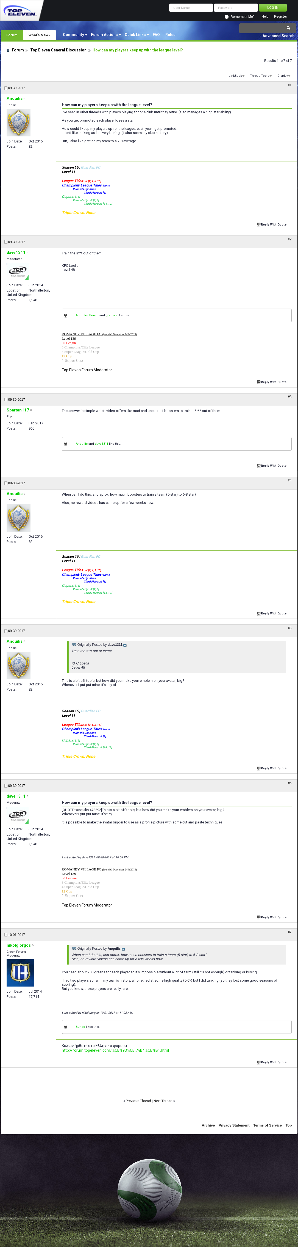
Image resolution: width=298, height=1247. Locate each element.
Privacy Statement (234, 1125)
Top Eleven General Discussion (58, 50)
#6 (289, 783)
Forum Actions (104, 34)
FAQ (156, 34)
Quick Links (135, 34)
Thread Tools (259, 76)
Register (280, 16)
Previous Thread (138, 1101)
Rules (170, 34)
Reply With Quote (272, 224)
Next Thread (163, 1101)
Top (289, 1125)
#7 (289, 932)
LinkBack (235, 76)
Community (73, 34)
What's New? (40, 35)
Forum (12, 35)
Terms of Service (267, 1125)
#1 (289, 85)
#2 (289, 239)
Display (282, 76)
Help (265, 16)
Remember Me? (242, 17)
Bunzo (94, 315)
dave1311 (101, 444)
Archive (208, 1125)
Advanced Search (278, 36)
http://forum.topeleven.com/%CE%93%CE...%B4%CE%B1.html (115, 1050)
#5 (289, 628)
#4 (289, 480)
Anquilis (82, 315)
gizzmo (111, 315)
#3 (289, 397)
